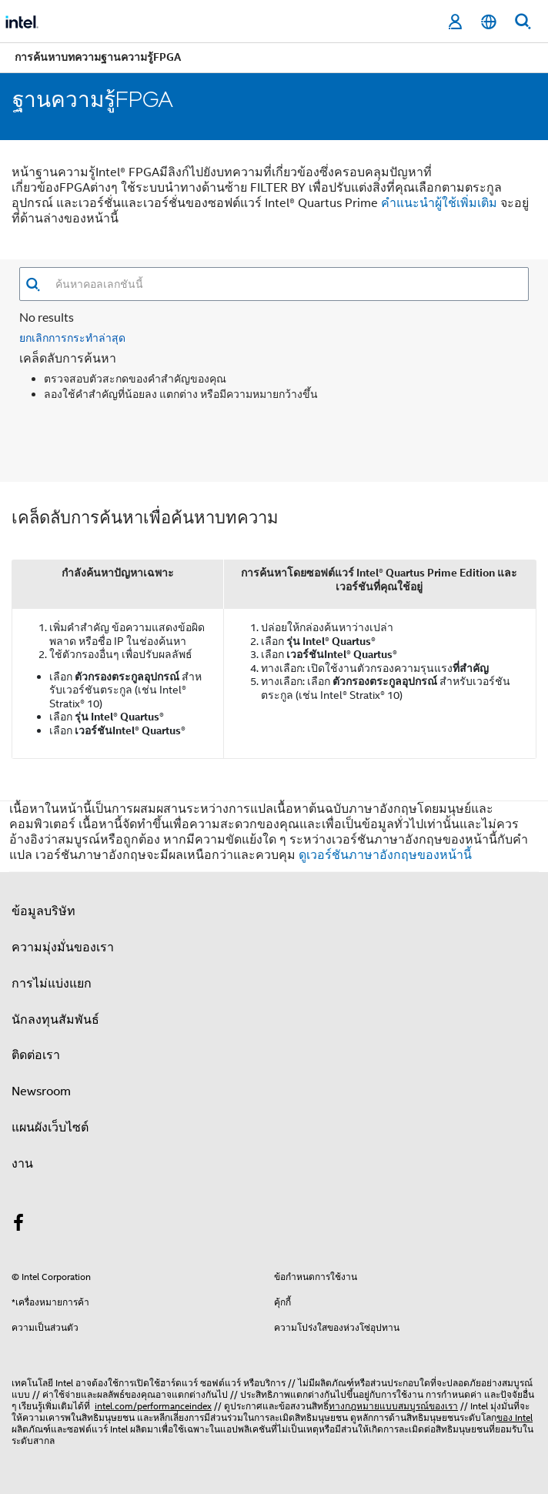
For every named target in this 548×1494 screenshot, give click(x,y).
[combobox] (284, 284)
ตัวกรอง (387, 329)
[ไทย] (488, 22)
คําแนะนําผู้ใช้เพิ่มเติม (439, 203)
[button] (32, 284)
